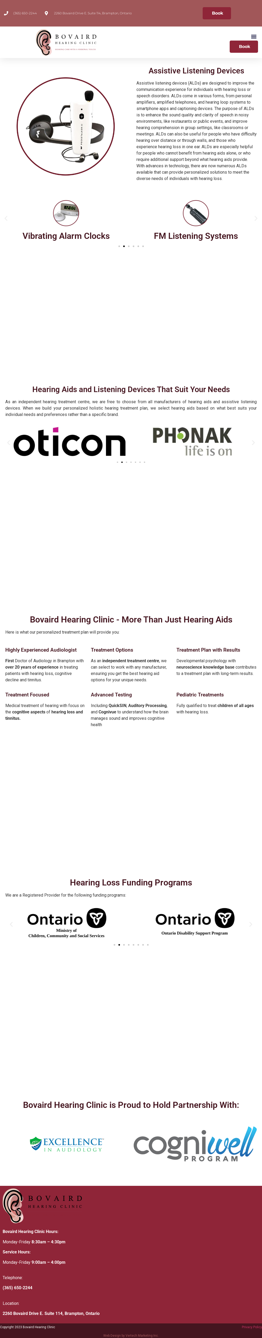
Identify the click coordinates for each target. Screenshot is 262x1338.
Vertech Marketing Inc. (142, 1335)
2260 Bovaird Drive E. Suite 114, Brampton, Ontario (51, 1313)
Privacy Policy (252, 1327)
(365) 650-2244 (17, 1287)
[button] (253, 36)
